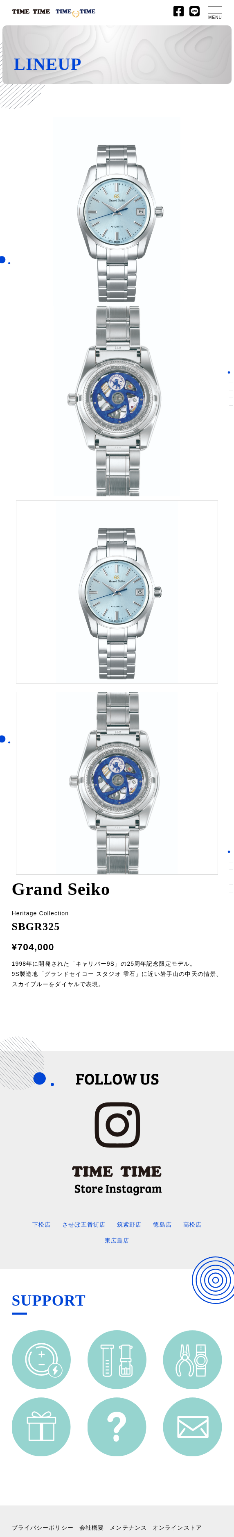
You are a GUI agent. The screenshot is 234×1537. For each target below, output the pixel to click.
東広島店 (117, 1240)
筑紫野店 (129, 1224)
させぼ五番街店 (84, 1224)
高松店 (192, 1224)
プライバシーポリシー (43, 1527)
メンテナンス (128, 1527)
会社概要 (91, 1527)
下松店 (41, 1224)
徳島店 (162, 1224)
